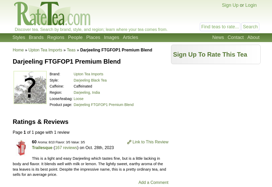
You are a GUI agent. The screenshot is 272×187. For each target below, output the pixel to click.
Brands (36, 37)
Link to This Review (150, 142)
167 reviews (66, 147)
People (75, 37)
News (218, 37)
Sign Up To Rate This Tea (210, 54)
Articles (130, 37)
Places (93, 37)
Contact (236, 37)
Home (18, 50)
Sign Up (230, 5)
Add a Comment (153, 182)
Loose (79, 99)
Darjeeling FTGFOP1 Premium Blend (104, 105)
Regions (55, 37)
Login (251, 5)
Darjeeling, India (87, 92)
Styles (18, 37)
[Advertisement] (216, 103)
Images (111, 37)
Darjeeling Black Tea (90, 80)
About (253, 37)
